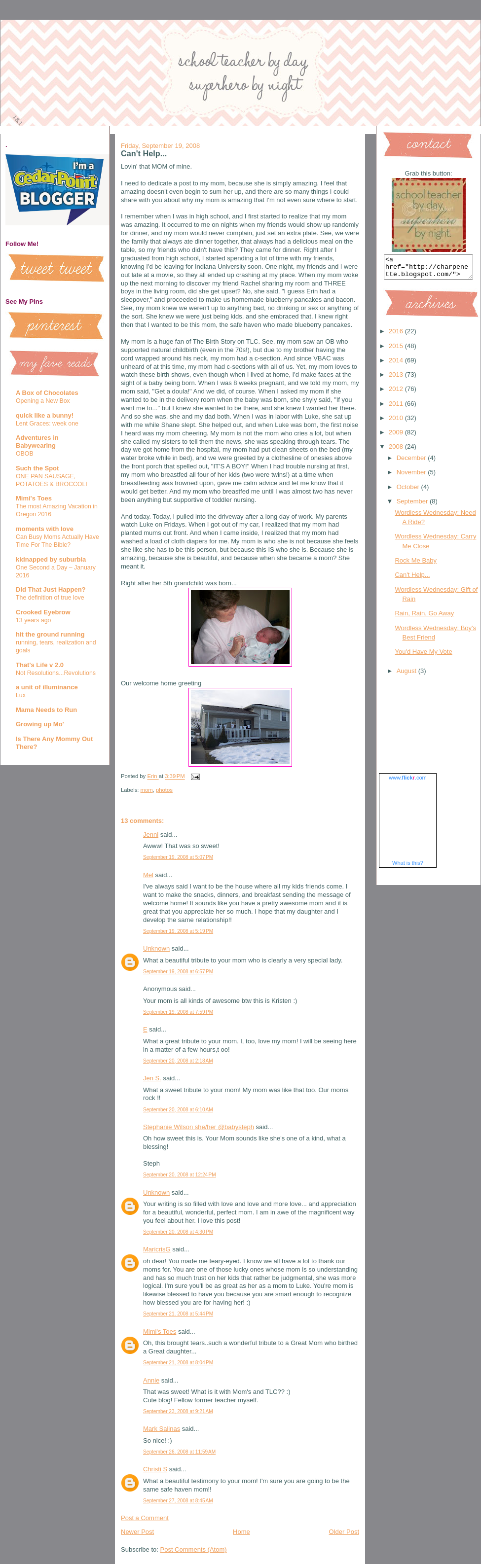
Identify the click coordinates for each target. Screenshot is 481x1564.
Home (241, 1531)
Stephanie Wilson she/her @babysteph (198, 1127)
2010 (397, 422)
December (412, 462)
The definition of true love (50, 597)
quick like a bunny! (45, 415)
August (407, 675)
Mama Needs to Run (46, 709)
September (413, 505)
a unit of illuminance (47, 687)
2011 (397, 408)
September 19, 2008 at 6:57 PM (178, 971)
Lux (21, 695)
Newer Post (137, 1531)
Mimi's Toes (34, 498)
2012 (397, 393)
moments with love (45, 529)
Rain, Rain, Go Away (424, 617)
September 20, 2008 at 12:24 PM (179, 1174)
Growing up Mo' (40, 724)
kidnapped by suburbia (51, 559)
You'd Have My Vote (423, 656)
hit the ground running (50, 634)
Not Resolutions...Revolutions (56, 673)
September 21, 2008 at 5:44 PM (178, 1313)
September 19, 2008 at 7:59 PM (178, 1012)
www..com (407, 782)
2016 (397, 335)
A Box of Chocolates (47, 392)
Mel (148, 875)
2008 (397, 451)
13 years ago (33, 620)
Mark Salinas (161, 1428)
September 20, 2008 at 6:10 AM (178, 1109)
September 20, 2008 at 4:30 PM (178, 1232)
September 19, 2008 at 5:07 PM (178, 857)
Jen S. (152, 1078)
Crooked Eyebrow (43, 612)
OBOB (25, 453)
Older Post (344, 1531)
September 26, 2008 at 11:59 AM (179, 1452)
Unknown (156, 948)
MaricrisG (157, 1249)
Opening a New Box (43, 400)
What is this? (407, 867)
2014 (397, 364)
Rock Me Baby (416, 565)
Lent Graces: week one (47, 423)
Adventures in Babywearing (37, 441)
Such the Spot (37, 468)
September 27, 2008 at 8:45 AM (178, 1500)
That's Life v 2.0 (40, 665)
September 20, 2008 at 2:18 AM (178, 1061)
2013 (397, 379)
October (409, 491)
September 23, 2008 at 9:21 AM (178, 1411)
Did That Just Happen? (51, 589)
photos (164, 790)
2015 (397, 350)
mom (147, 790)
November (412, 476)
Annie (151, 1380)
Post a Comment (145, 1518)
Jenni (150, 834)
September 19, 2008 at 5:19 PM (178, 931)
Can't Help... (412, 579)
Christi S (155, 1469)
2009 (397, 436)
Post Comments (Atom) (193, 1549)
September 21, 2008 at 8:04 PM (178, 1362)
